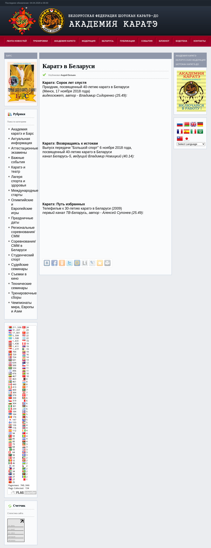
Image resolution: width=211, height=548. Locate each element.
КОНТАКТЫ (200, 41)
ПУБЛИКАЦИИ (127, 41)
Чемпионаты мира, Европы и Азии (22, 307)
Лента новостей (17, 41)
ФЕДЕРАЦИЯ (88, 41)
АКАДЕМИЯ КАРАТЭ (64, 41)
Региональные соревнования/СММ (23, 232)
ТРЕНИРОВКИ (40, 41)
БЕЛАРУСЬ (108, 41)
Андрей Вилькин (68, 75)
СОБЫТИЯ (146, 41)
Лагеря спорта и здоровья (18, 181)
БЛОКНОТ (164, 41)
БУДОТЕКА (181, 41)
